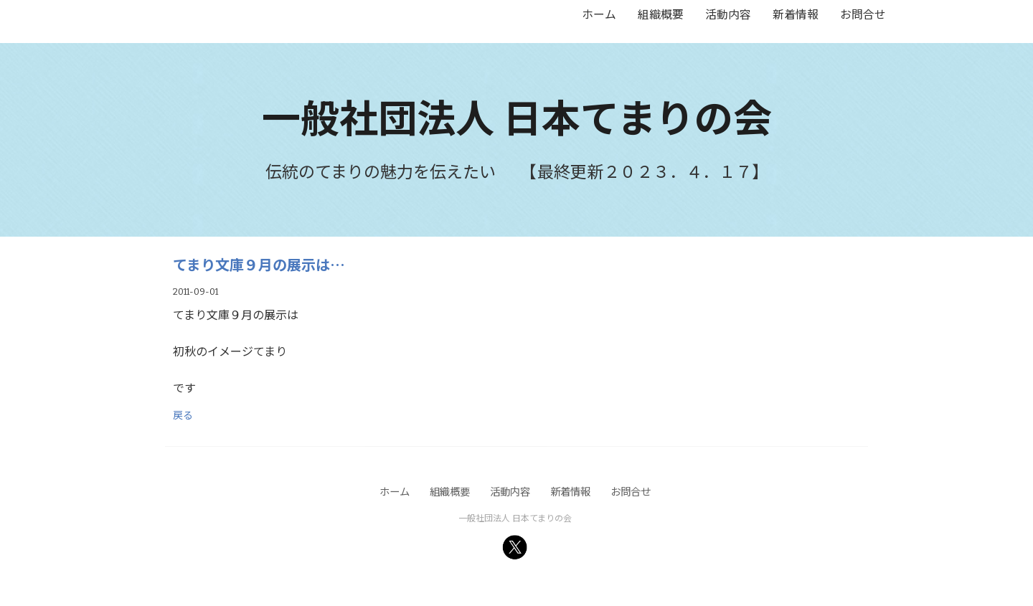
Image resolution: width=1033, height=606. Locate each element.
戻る (183, 414)
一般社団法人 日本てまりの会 (517, 115)
